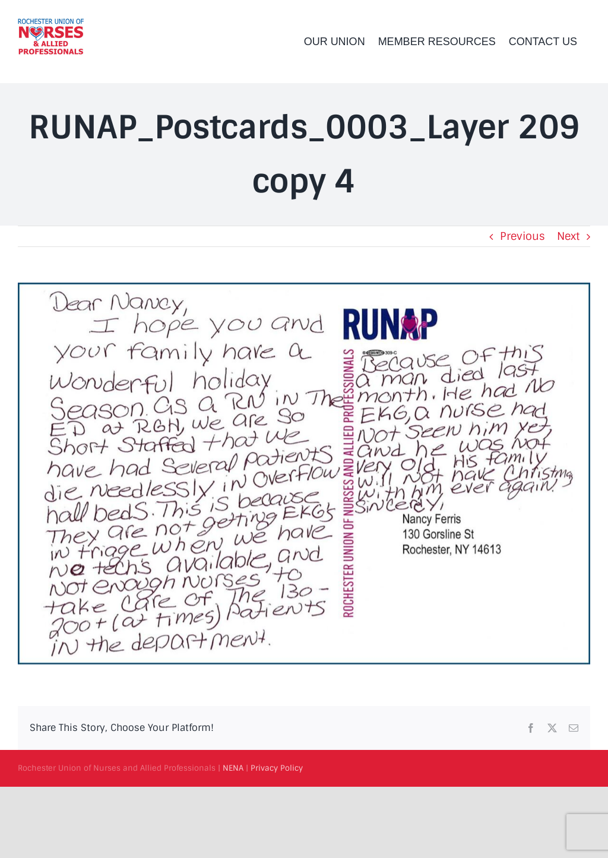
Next (568, 236)
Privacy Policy (277, 768)
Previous (522, 236)
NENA (233, 768)
